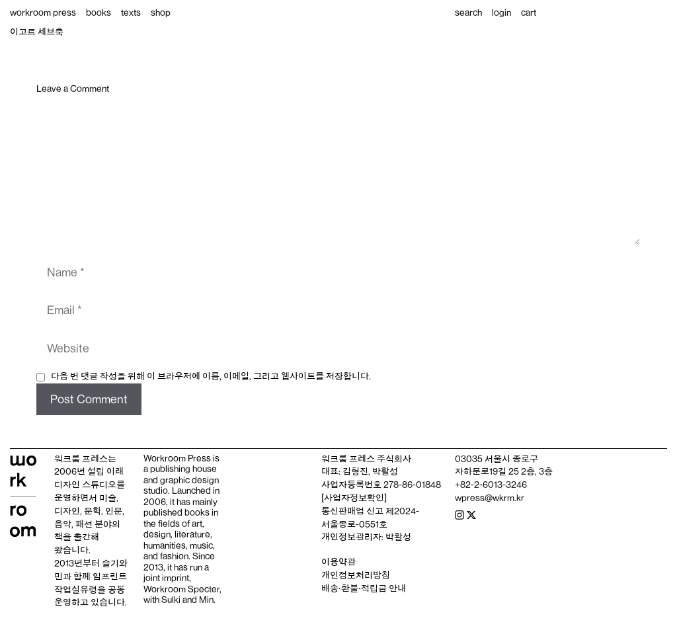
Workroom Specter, (182, 589)
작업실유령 (75, 589)
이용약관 (338, 562)
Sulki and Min (187, 599)
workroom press (43, 12)
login (501, 12)
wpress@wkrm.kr (489, 497)
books (98, 12)
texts (131, 12)
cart (528, 12)
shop (161, 12)
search (468, 12)
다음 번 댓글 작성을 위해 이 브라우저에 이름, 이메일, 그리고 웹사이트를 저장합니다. (211, 376)
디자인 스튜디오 (85, 484)
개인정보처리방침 (355, 575)
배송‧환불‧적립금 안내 (363, 588)
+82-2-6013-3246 (491, 484)
